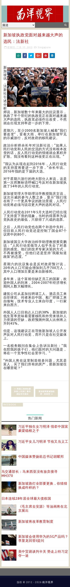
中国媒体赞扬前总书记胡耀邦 (41, 456)
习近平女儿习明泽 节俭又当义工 (43, 441)
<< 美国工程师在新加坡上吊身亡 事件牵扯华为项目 (22, 391)
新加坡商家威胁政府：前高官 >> (47, 392)
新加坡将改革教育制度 (35, 521)
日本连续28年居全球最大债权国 (26, 498)
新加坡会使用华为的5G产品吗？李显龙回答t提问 (43, 538)
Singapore (44, 47)
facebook (9, 404)
